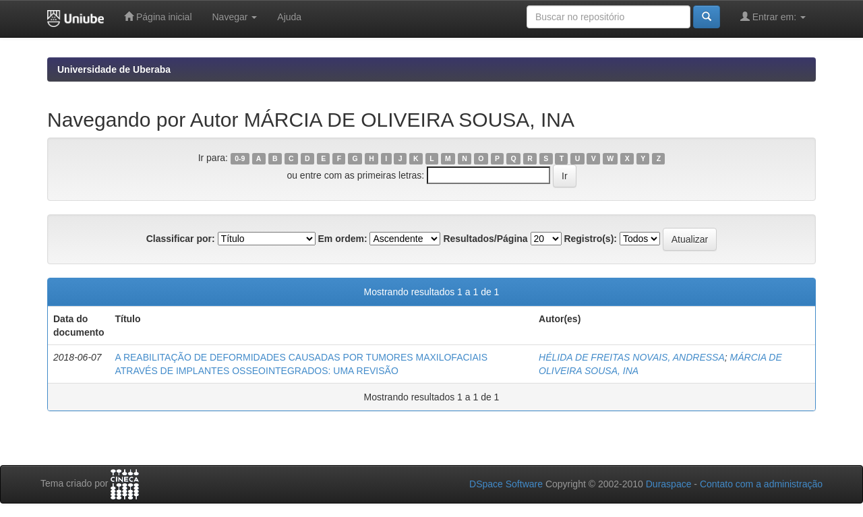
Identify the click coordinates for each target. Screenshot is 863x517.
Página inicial (157, 16)
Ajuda (289, 16)
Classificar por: (180, 238)
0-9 (240, 158)
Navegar (235, 16)
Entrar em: (773, 16)
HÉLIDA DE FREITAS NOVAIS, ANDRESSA (632, 357)
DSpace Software (506, 484)
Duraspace (669, 484)
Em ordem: (342, 238)
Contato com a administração (761, 484)
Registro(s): (590, 238)
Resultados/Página (485, 238)
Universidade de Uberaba (114, 69)
